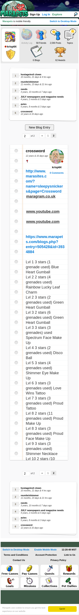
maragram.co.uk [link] (40, 196)
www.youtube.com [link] (42, 211)
